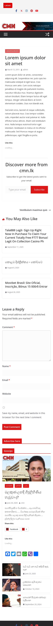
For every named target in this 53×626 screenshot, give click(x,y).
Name (6, 366)
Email (6, 380)
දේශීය (26, 486)
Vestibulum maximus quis (35, 210)
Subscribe (39, 189)
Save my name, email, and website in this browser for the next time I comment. (23, 415)
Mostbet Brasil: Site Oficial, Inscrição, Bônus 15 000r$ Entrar (26, 284)
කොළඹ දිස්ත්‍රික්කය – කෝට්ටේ (23, 262)
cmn (22, 503)
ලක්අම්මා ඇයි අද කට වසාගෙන (32, 583)
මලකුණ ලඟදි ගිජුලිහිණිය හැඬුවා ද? (23, 494)
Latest (18, 486)
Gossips (9, 486)
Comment (8, 327)
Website (6, 393)
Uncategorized (12, 51)
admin (25, 69)
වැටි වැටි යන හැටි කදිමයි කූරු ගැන (35, 568)
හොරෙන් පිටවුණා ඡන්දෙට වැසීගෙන (34, 599)
